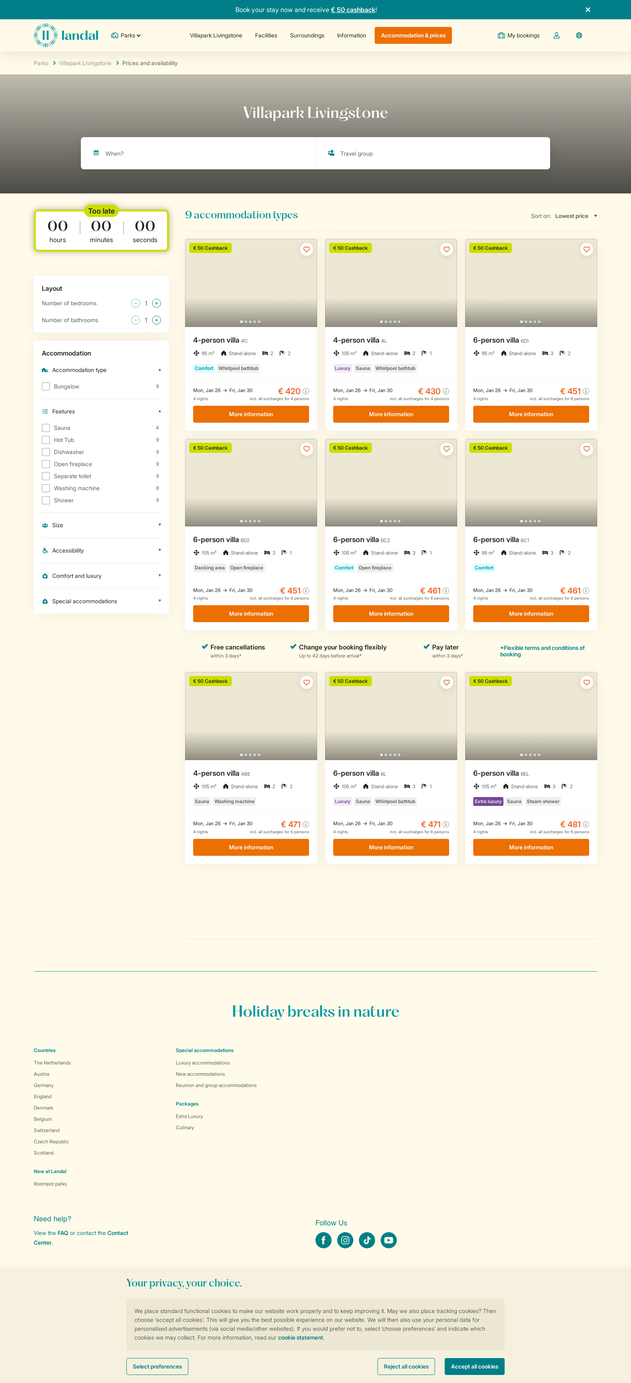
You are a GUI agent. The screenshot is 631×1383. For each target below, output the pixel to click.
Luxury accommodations (203, 1063)
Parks (41, 63)
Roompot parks (50, 1184)
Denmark (43, 1108)
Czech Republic (51, 1141)
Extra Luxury (189, 1116)
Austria (41, 1074)
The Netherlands (52, 1063)
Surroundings (307, 35)
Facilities (266, 35)
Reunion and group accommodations (216, 1085)
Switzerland (47, 1130)
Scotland (44, 1153)
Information (351, 35)
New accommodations (200, 1074)
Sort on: (541, 215)
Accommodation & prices (413, 35)
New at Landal (50, 1171)
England (43, 1096)
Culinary (185, 1127)
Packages (187, 1104)
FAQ (63, 1232)
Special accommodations (204, 1050)
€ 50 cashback (353, 10)
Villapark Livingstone (216, 35)
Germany (44, 1085)
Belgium (43, 1119)
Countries (45, 1050)
